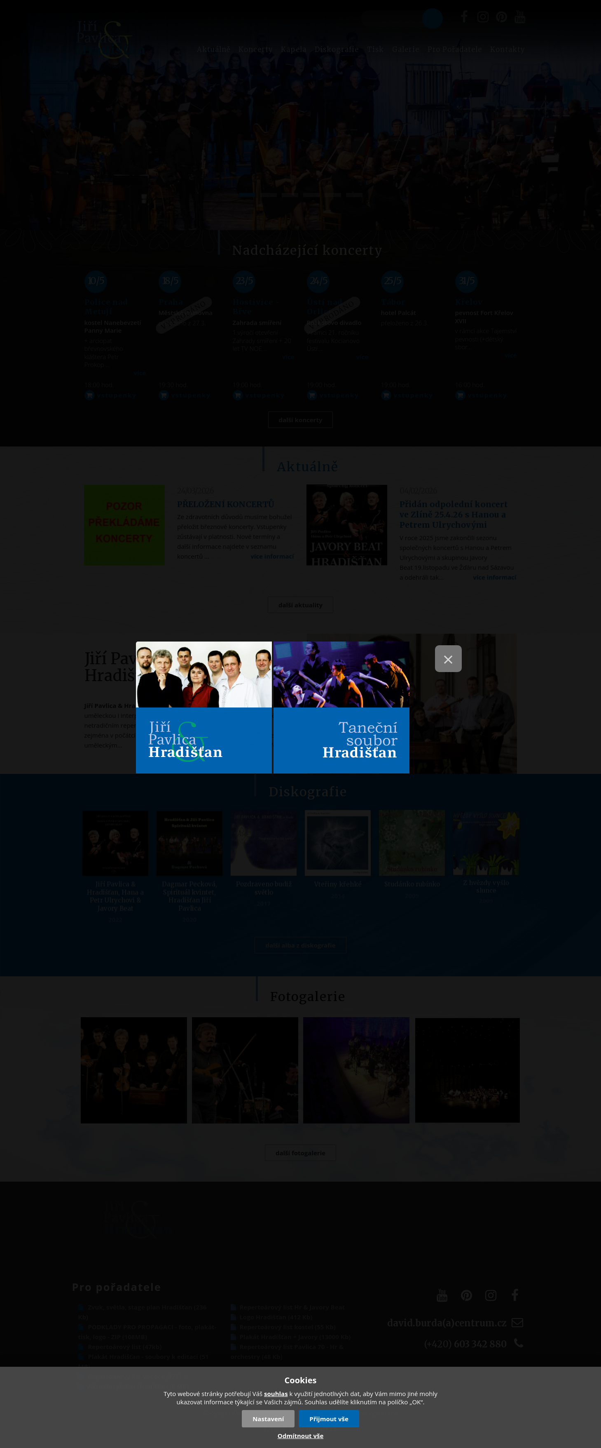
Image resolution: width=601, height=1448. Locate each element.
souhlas (276, 1393)
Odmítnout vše (301, 1436)
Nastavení (268, 1419)
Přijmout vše (328, 1419)
